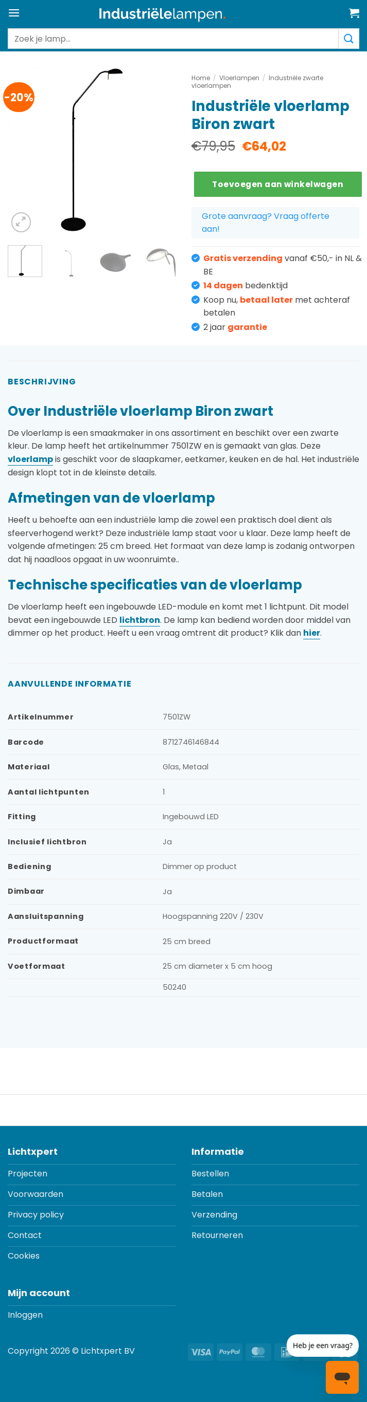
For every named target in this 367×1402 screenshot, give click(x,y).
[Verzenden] (349, 38)
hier (311, 633)
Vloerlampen (239, 77)
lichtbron (139, 620)
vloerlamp (30, 459)
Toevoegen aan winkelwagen (277, 184)
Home (200, 77)
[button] (14, 12)
